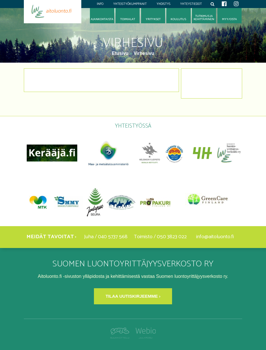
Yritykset (153, 19)
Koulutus (178, 19)
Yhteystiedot (191, 4)
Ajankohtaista (102, 19)
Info (100, 4)
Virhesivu (144, 53)
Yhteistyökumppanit (130, 4)
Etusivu (121, 53)
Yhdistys (163, 4)
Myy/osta (229, 19)
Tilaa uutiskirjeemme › (132, 296)
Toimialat (127, 19)
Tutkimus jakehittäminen (204, 18)
